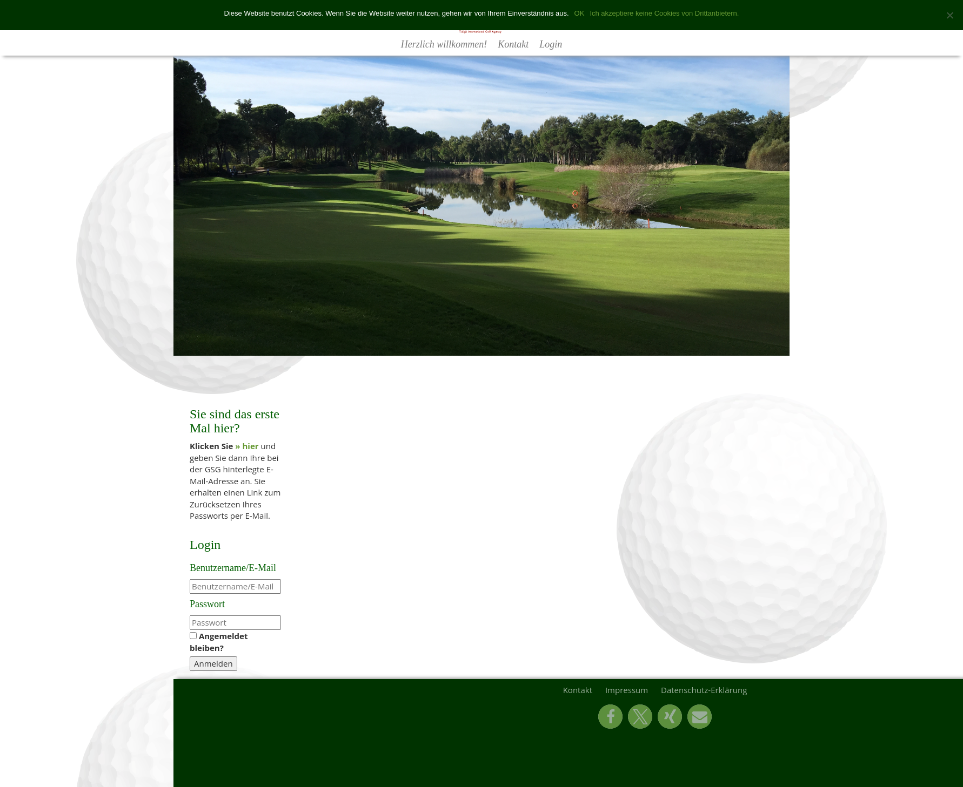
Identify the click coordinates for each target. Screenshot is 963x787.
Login (550, 44)
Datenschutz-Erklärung (704, 689)
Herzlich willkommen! (444, 44)
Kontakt (513, 44)
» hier (246, 445)
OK (579, 13)
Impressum (626, 689)
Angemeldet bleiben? (219, 641)
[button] (610, 716)
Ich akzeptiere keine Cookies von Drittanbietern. (664, 13)
